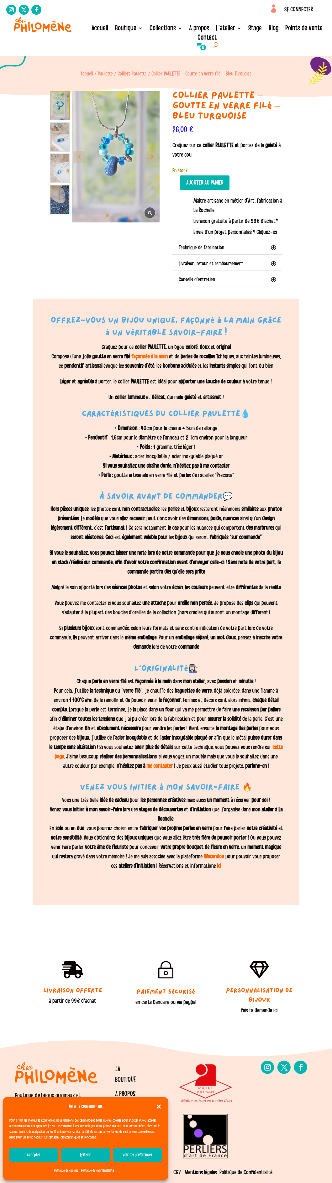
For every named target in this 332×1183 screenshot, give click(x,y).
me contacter (159, 766)
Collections (163, 29)
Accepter (33, 1155)
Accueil (100, 29)
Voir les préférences (137, 1155)
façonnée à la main (149, 356)
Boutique (125, 29)
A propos (199, 29)
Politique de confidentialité (97, 1170)
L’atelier (225, 29)
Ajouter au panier (204, 183)
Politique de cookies (66, 1170)
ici (218, 866)
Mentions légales (201, 1172)
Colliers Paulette (132, 74)
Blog (273, 29)
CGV (177, 1172)
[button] (158, 1106)
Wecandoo (214, 856)
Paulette (105, 74)
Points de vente (304, 29)
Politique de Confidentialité (245, 1172)
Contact (207, 38)
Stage (255, 29)
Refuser (85, 1155)
